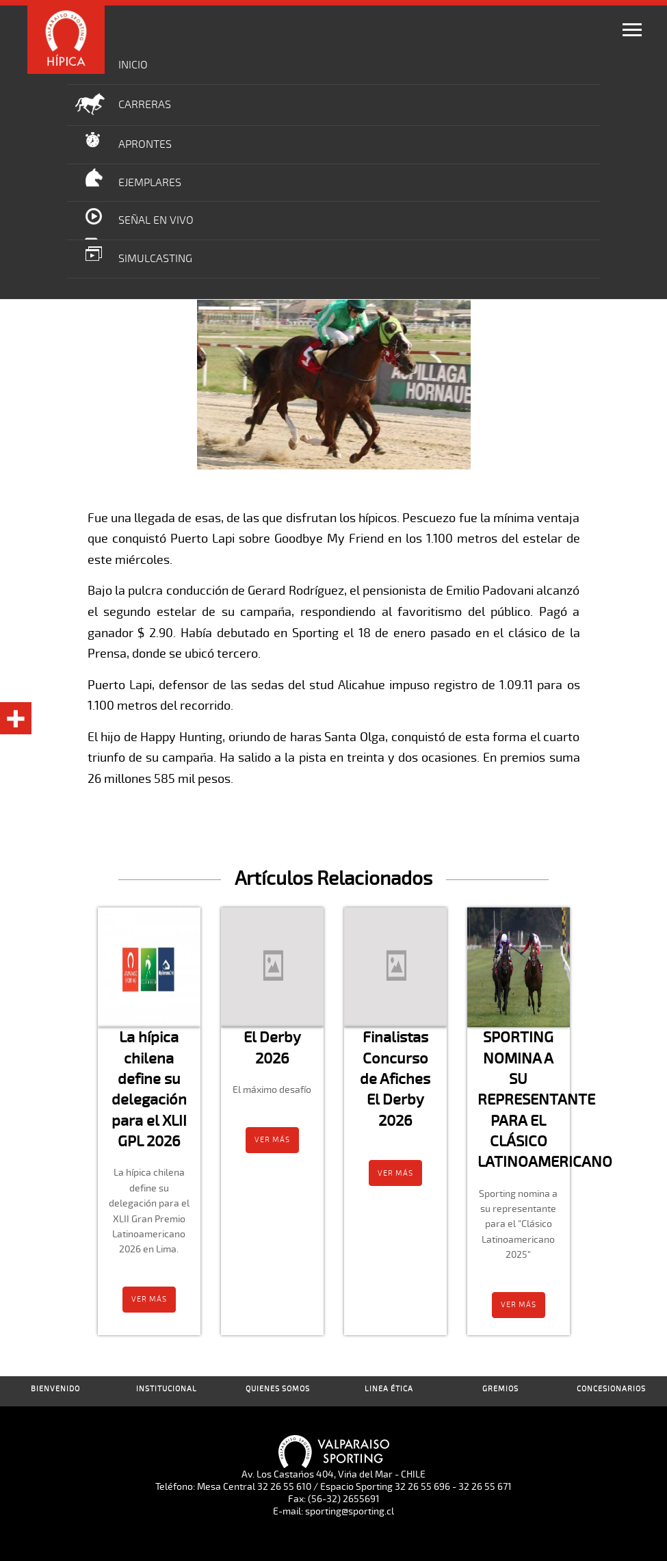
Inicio (133, 65)
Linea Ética (389, 1388)
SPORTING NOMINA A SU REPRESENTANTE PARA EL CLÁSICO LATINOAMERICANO (545, 1099)
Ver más (149, 1299)
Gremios (500, 1388)
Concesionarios (611, 1388)
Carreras (144, 105)
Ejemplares (149, 183)
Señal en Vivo (156, 220)
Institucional (166, 1388)
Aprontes (145, 144)
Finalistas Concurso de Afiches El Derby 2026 (395, 1078)
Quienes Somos (278, 1388)
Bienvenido (55, 1388)
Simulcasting (155, 259)
